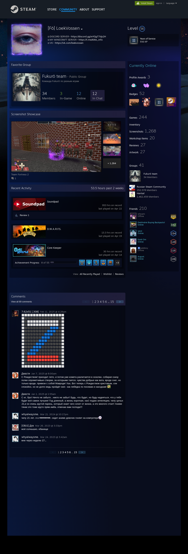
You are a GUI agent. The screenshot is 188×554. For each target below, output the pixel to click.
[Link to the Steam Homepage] (26, 12)
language (170, 3)
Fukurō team (150, 173)
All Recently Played (90, 274)
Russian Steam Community (151, 186)
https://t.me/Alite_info (91, 39)
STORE (52, 9)
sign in (159, 3)
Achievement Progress (27, 262)
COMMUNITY (68, 9)
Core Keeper (54, 247)
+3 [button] (117, 262)
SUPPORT (98, 9)
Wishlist (107, 274)
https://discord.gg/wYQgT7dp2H (88, 36)
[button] (153, 28)
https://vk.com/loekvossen (69, 42)
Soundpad (53, 201)
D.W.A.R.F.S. (54, 228)
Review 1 (24, 215)
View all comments (21, 301)
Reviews (119, 274)
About (84, 9)
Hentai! (141, 193)
